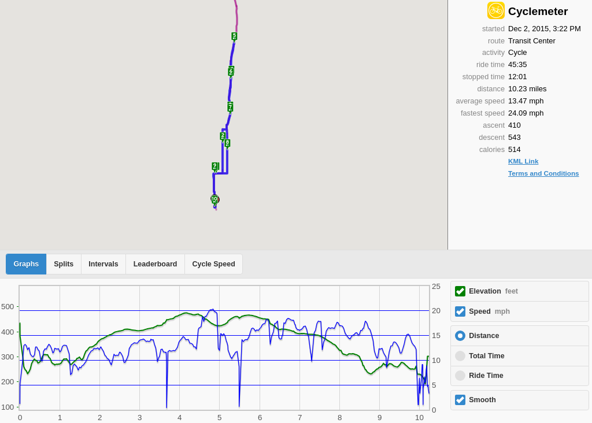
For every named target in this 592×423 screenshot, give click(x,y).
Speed (489, 311)
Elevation (493, 291)
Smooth (482, 400)
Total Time (486, 356)
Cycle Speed (213, 264)
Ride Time (486, 376)
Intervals (103, 264)
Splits (63, 264)
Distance (484, 336)
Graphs (26, 264)
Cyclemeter (538, 11)
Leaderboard (155, 264)
